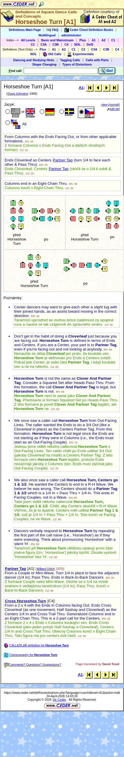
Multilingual (47, 35)
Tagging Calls (70, 60)
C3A (43, 44)
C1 (113, 40)
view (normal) (110, 104)
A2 (104, 40)
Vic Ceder (59, 699)
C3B (55, 44)
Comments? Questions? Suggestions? (32, 664)
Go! (107, 70)
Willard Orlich (46, 568)
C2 (33, 44)
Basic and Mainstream (57, 40)
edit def (113, 109)
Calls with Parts (97, 60)
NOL (77, 44)
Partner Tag (63, 160)
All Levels (28, 40)
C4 (67, 44)
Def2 (90, 44)
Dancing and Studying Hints (33, 60)
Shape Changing (44, 64)
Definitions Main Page (25, 29)
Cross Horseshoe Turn (25, 601)
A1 (94, 40)
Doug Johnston (17, 93)
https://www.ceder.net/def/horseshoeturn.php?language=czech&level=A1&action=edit (62, 692)
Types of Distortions (77, 64)
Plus (82, 40)
